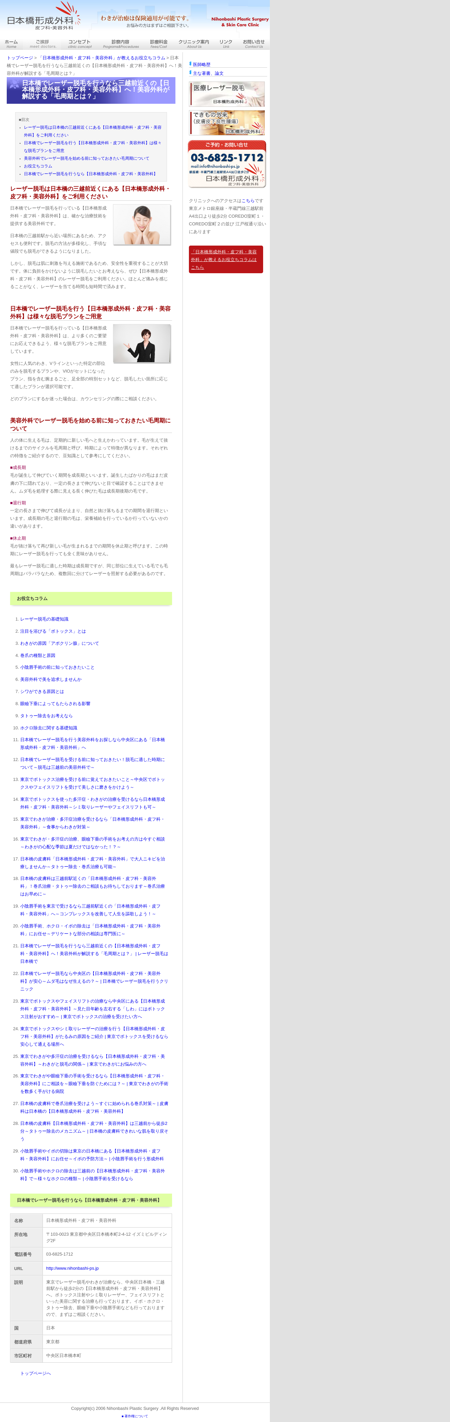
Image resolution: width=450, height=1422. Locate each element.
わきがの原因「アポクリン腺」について (59, 643)
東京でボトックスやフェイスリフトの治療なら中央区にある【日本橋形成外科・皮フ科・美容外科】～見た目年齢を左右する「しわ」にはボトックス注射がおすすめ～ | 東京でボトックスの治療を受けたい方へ (92, 1009)
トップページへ (35, 1373)
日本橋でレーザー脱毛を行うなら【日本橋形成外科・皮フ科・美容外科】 (91, 174)
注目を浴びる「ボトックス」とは (53, 631)
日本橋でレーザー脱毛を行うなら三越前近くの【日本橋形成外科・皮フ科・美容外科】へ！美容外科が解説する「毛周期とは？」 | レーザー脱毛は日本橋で (94, 953)
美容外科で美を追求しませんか (51, 679)
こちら (248, 200)
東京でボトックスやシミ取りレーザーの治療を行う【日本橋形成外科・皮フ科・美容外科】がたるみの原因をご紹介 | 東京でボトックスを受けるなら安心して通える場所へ (94, 1036)
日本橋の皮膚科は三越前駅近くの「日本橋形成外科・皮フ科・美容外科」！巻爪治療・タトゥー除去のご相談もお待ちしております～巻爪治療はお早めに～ (92, 886)
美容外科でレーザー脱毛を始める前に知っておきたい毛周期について (86, 158)
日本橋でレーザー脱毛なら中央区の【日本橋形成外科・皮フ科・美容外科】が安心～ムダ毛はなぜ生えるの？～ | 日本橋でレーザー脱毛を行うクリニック (94, 981)
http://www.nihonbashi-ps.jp (72, 1268)
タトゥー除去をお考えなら (46, 715)
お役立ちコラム (38, 166)
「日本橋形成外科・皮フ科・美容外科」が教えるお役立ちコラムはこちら (224, 259)
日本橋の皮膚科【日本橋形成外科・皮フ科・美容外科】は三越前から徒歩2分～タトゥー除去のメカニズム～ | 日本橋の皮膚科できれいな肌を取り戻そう (94, 1131)
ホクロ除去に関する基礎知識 (48, 727)
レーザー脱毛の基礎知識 (44, 619)
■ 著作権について (135, 1416)
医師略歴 (201, 64)
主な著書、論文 (208, 73)
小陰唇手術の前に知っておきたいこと (57, 667)
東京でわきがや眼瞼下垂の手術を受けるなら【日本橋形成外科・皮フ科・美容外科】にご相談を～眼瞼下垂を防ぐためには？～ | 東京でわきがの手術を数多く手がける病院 (94, 1083)
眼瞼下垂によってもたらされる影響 (55, 703)
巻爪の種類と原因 (37, 655)
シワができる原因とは (42, 691)
